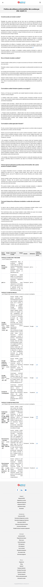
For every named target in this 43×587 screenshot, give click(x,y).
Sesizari (21, 566)
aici (33, 47)
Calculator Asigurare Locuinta (21, 518)
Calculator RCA (21, 516)
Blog (21, 564)
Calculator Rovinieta (21, 526)
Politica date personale (21, 576)
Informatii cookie (21, 578)
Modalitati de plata (21, 550)
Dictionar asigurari (21, 554)
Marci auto (21, 540)
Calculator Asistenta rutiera (21, 524)
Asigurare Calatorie (21, 502)
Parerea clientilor (21, 568)
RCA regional (21, 544)
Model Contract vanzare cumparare (21, 528)
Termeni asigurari (21, 574)
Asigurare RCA (21, 498)
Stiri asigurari (21, 546)
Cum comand (22, 548)
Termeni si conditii (21, 572)
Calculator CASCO (21, 522)
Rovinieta (21, 508)
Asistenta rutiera (21, 506)
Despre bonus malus (21, 538)
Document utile (21, 552)
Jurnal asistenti (21, 536)
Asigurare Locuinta (21, 500)
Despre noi (21, 562)
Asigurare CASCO (21, 504)
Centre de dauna (21, 542)
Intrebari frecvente (21, 570)
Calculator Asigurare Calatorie (21, 520)
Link (37, 326)
